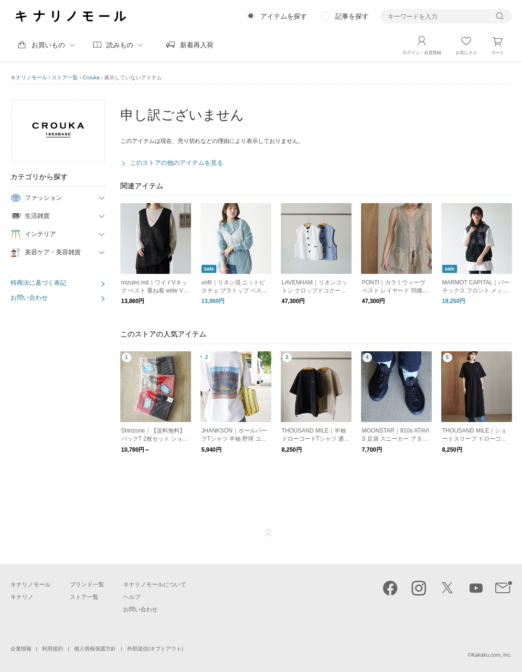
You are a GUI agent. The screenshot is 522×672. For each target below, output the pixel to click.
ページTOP (268, 533)
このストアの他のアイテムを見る (176, 162)
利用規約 (52, 648)
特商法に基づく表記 (38, 282)
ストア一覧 (65, 77)
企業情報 (21, 648)
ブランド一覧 (87, 584)
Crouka (91, 77)
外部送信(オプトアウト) (155, 648)
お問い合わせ (29, 297)
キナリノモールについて (154, 584)
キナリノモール (29, 77)
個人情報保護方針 (95, 648)
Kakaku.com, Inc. (491, 655)
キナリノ (22, 597)
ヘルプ (131, 597)
